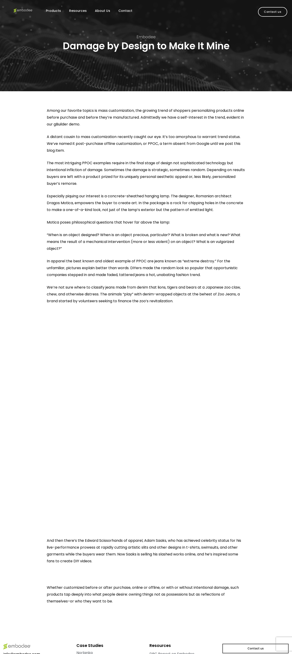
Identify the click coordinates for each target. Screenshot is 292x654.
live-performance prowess (71, 547)
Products (53, 10)
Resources (78, 10)
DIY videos (82, 561)
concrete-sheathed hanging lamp (138, 196)
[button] (272, 12)
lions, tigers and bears (177, 287)
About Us (102, 10)
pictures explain (80, 268)
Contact (125, 10)
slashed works (171, 554)
